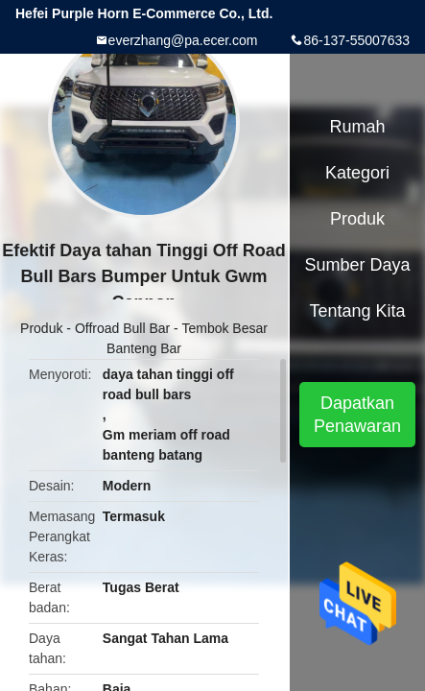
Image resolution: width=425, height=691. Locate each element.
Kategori (357, 172)
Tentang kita (357, 311)
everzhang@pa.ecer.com (183, 40)
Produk (41, 328)
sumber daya (358, 264)
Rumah (358, 126)
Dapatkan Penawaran (357, 414)
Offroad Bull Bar (122, 328)
